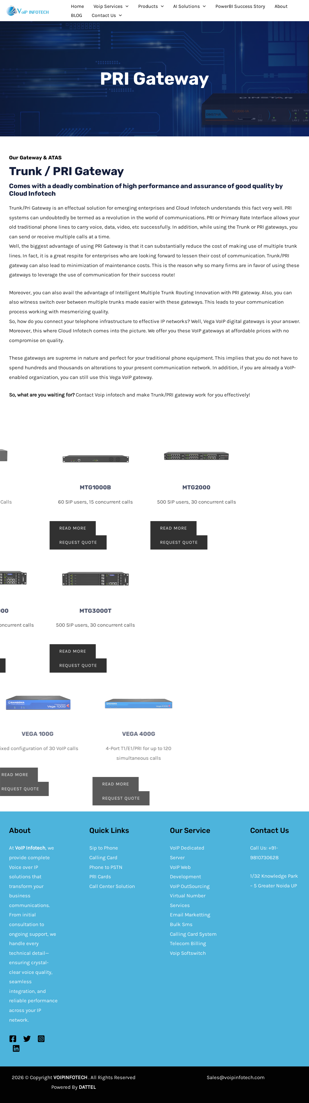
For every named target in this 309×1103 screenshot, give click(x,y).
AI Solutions (189, 6)
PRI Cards (100, 876)
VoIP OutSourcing (190, 886)
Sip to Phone (103, 848)
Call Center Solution (112, 886)
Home (77, 6)
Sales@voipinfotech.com (236, 1077)
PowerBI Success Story (240, 6)
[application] (126, 6)
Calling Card (103, 857)
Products (151, 6)
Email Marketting (190, 915)
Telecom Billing (188, 943)
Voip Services (111, 6)
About (281, 6)
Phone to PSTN (106, 867)
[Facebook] (13, 1039)
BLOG (76, 15)
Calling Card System (193, 934)
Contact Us (107, 15)
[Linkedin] (16, 1048)
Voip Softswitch (188, 953)
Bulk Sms (181, 924)
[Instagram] (41, 1039)
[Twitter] (27, 1039)
